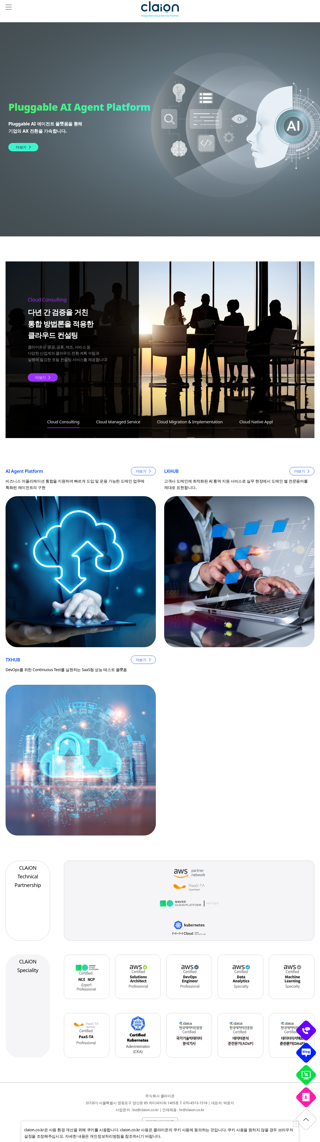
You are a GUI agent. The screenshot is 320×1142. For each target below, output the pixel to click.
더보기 (21, 147)
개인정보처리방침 (160, 1121)
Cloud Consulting (63, 421)
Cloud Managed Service (118, 421)
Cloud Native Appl (256, 421)
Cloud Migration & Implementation (190, 421)
